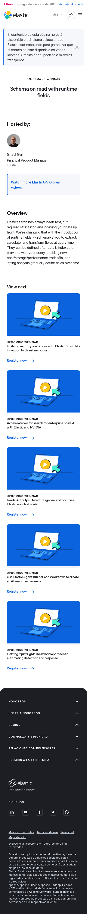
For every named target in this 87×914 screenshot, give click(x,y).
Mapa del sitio (17, 837)
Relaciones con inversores (43, 748)
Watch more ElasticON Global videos (35, 184)
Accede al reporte (71, 4)
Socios (43, 724)
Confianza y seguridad (43, 736)
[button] (77, 47)
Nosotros (43, 701)
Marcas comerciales (21, 832)
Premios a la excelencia (43, 760)
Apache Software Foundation (47, 891)
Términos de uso (47, 832)
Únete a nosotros (43, 713)
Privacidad (67, 832)
